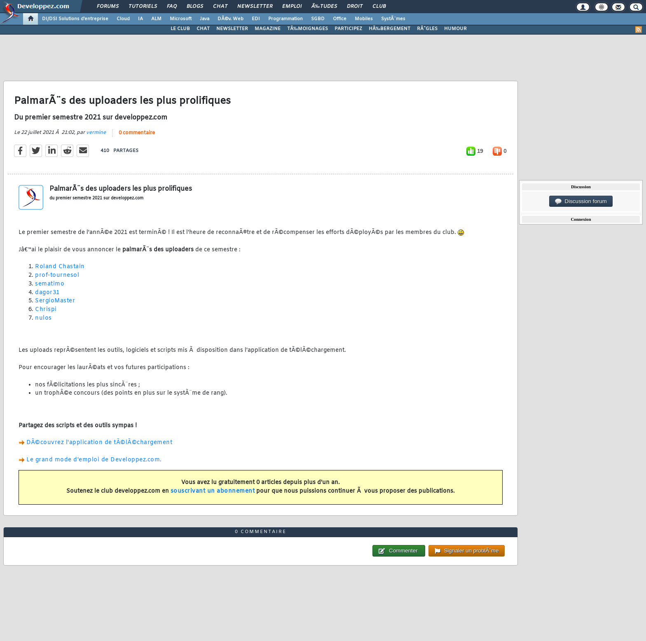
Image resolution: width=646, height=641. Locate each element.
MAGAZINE (268, 29)
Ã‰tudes (324, 6)
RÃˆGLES (427, 29)
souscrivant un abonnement (213, 491)
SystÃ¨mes (393, 19)
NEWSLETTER (232, 29)
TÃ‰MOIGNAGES (307, 29)
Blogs (195, 6)
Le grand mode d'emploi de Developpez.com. (94, 460)
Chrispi (46, 309)
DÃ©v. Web (230, 19)
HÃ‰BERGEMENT (389, 29)
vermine (96, 132)
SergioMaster (55, 301)
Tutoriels (143, 6)
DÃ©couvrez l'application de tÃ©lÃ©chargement (99, 443)
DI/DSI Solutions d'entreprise (75, 19)
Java (204, 19)
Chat (220, 6)
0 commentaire (137, 133)
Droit (354, 6)
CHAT (203, 29)
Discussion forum (581, 201)
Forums (107, 6)
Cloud (123, 19)
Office (339, 19)
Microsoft (181, 19)
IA (140, 19)
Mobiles (364, 19)
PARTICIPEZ (348, 29)
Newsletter (254, 6)
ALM (156, 19)
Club (379, 6)
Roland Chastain (60, 267)
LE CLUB (180, 29)
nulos (43, 318)
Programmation (285, 19)
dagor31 (47, 293)
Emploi (291, 6)
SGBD (318, 19)
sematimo (49, 284)
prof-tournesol (57, 275)
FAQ (172, 6)
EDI (256, 19)
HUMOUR (455, 29)
